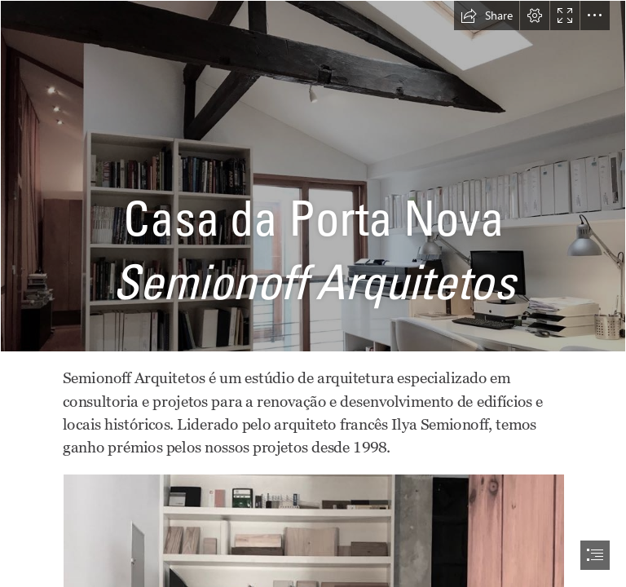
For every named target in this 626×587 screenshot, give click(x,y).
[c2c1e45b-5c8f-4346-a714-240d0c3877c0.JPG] (313, 176)
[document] (313, 293)
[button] (486, 15)
